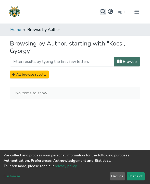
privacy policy (66, 166)
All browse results (29, 74)
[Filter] (62, 61)
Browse (127, 61)
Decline (117, 176)
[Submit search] (103, 12)
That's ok (135, 176)
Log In (122, 12)
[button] (110, 12)
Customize (12, 176)
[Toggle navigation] (137, 12)
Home (15, 29)
